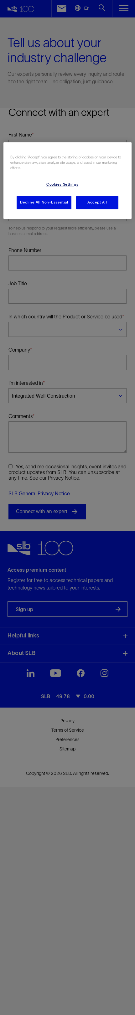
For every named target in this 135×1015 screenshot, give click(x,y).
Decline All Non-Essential (44, 202)
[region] (67, 180)
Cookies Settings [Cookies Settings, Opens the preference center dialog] (62, 185)
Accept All (97, 202)
